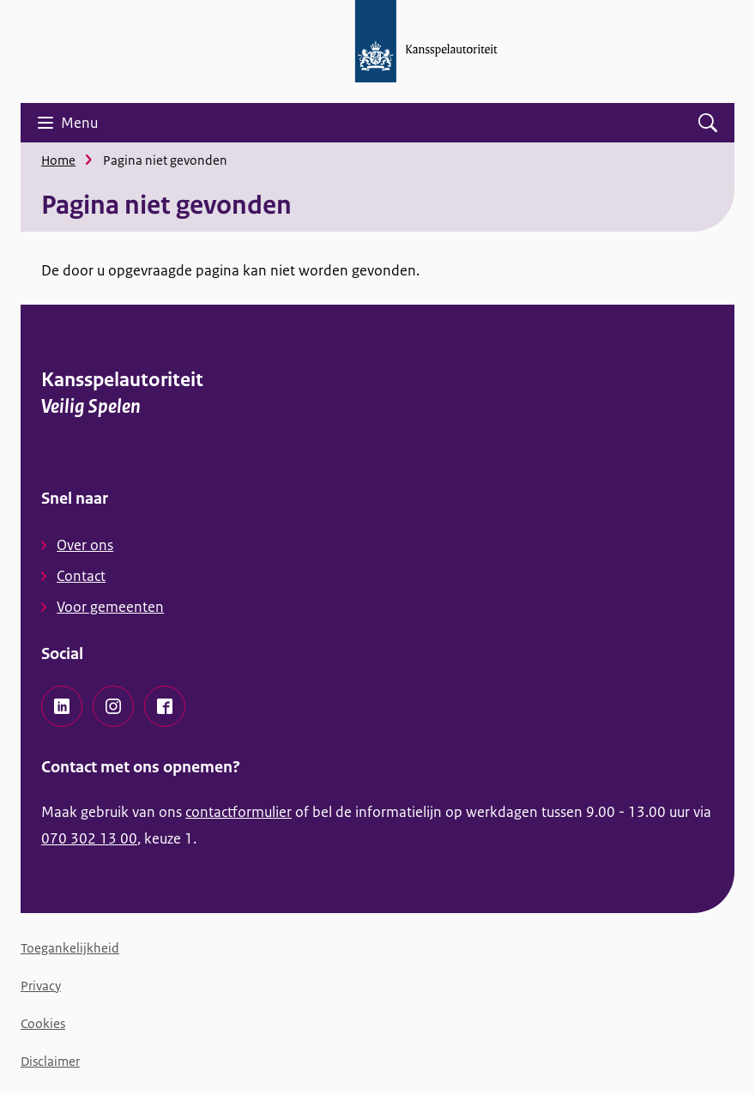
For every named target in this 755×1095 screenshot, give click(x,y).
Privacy (41, 985)
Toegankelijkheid (70, 948)
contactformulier (238, 811)
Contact (81, 575)
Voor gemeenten (110, 606)
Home (58, 160)
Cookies (43, 1023)
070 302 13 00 (89, 838)
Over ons (85, 544)
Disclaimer (50, 1061)
